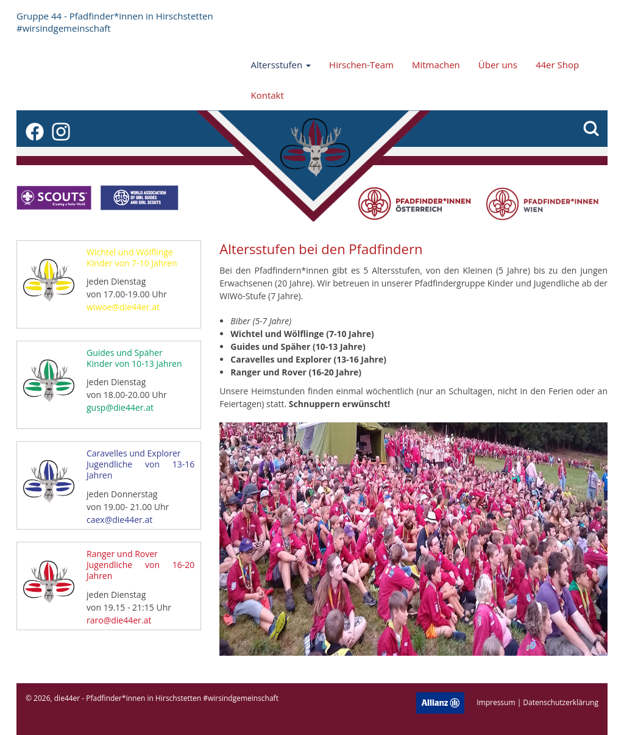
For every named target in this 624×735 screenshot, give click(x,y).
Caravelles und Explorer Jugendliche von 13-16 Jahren (140, 464)
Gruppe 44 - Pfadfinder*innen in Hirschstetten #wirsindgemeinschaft (114, 22)
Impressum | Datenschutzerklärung (537, 702)
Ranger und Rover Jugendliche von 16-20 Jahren (140, 564)
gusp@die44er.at (120, 407)
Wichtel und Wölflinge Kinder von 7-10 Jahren (132, 257)
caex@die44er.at (119, 519)
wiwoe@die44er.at (123, 307)
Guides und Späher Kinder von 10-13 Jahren (134, 358)
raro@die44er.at (119, 620)
